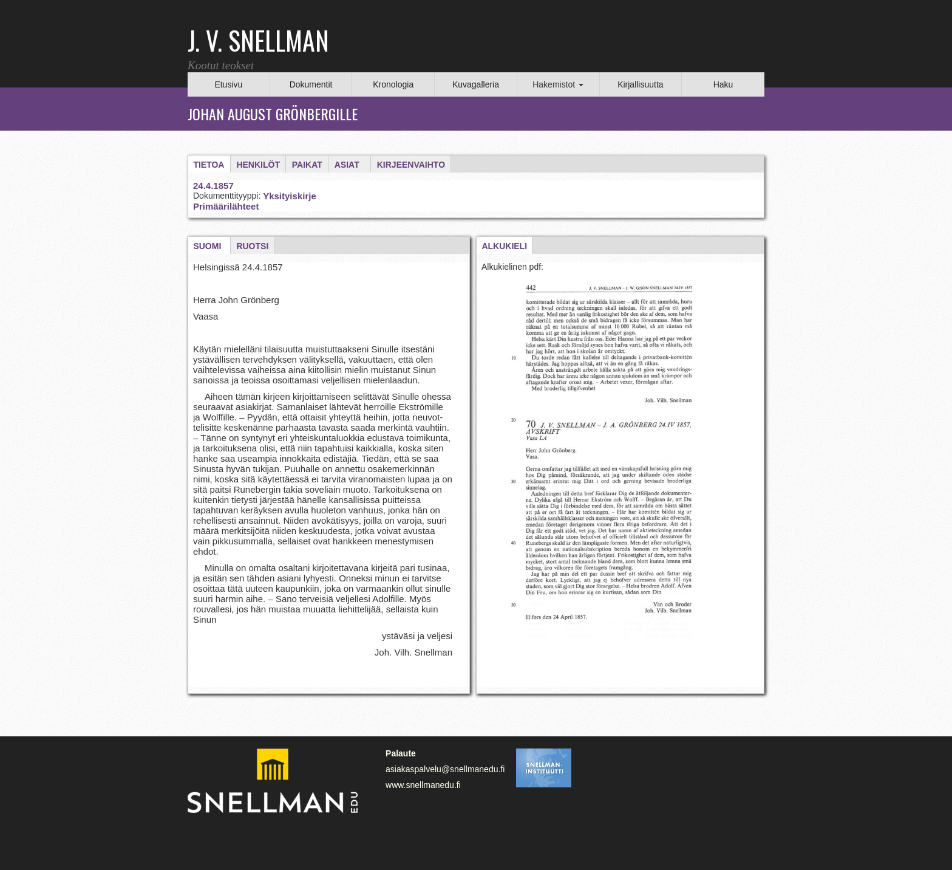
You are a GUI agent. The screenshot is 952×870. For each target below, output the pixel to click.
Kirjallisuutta (640, 84)
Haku (723, 84)
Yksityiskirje (289, 196)
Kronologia (393, 84)
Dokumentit (311, 84)
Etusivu (228, 84)
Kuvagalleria (475, 84)
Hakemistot (557, 84)
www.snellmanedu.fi (423, 785)
